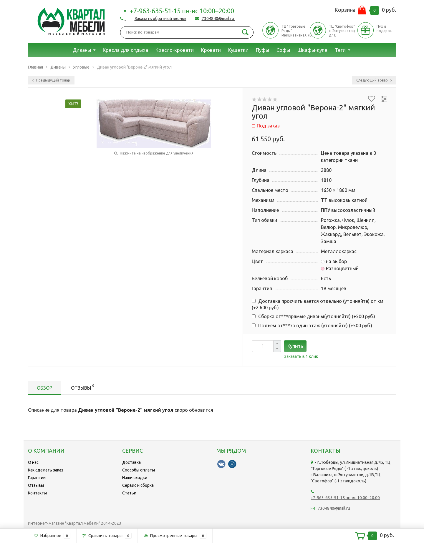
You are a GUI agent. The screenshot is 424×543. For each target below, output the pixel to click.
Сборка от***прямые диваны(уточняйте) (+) (313, 316)
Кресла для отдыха (125, 50)
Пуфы (262, 50)
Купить (295, 346)
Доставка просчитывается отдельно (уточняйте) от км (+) (317, 304)
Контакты (37, 493)
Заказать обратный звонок (160, 18)
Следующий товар (374, 80)
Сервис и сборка (138, 485)
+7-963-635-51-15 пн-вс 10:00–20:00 (182, 10)
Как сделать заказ (45, 470)
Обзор (44, 388)
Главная (35, 67)
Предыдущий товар (51, 80)
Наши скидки (134, 477)
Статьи (129, 493)
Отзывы (82, 387)
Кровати (211, 50)
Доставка (131, 462)
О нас (33, 462)
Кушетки (238, 50)
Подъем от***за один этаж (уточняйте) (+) (312, 325)
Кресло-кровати (174, 50)
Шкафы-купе (312, 50)
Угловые (81, 67)
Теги (340, 50)
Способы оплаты (138, 470)
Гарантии (37, 477)
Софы (283, 50)
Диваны (82, 50)
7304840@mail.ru (218, 18)
